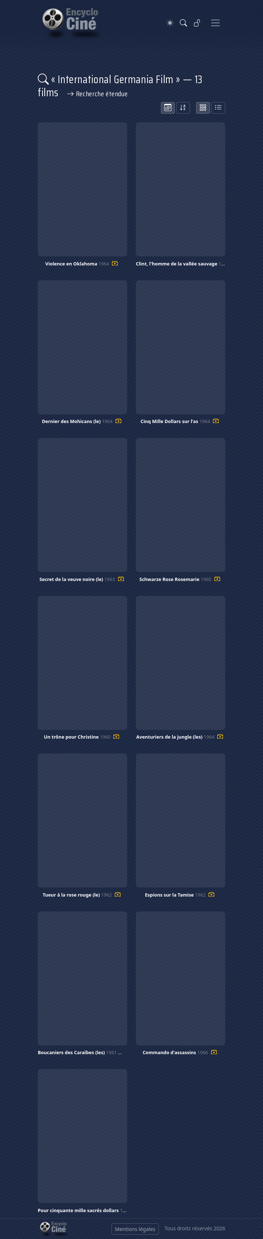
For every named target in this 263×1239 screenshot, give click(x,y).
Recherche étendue (97, 93)
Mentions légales (135, 1229)
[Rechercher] (183, 23)
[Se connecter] (197, 23)
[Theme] (170, 23)
